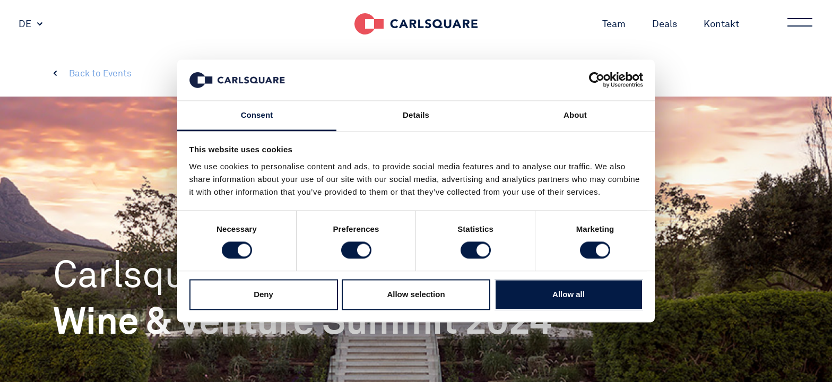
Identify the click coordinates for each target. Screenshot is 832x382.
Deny (263, 294)
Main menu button (799, 24)
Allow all (568, 294)
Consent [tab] (257, 114)
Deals (664, 23)
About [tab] (575, 114)
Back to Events (100, 73)
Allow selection (416, 294)
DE (25, 23)
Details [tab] (416, 114)
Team (614, 23)
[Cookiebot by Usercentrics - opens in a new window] (596, 80)
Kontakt (721, 23)
